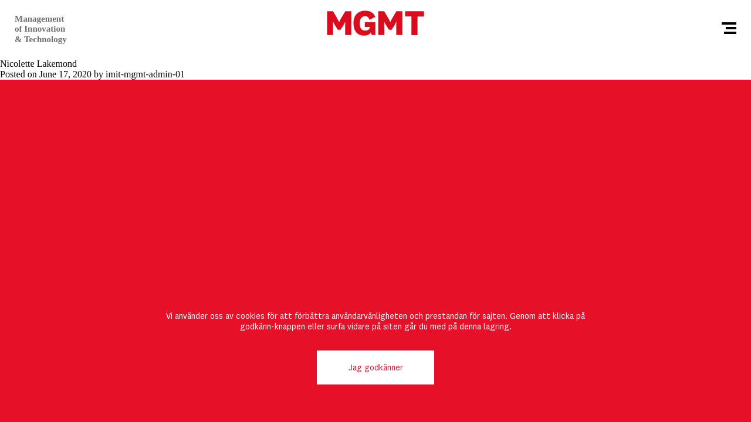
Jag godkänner (376, 367)
